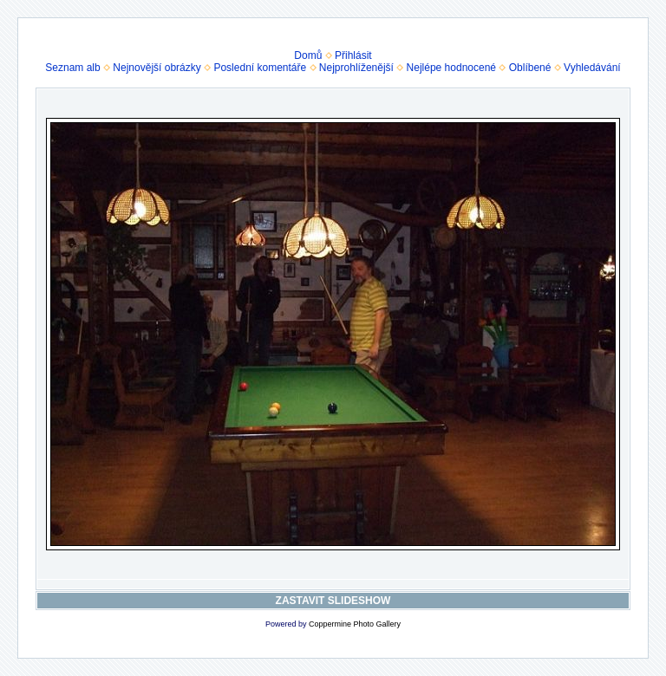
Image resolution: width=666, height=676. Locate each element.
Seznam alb (72, 68)
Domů (308, 55)
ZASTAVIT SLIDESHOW (333, 601)
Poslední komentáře (259, 68)
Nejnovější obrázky (156, 68)
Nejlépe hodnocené (451, 68)
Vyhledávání (592, 68)
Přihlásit (353, 55)
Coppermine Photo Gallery (355, 624)
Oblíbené (530, 68)
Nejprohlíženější (356, 68)
